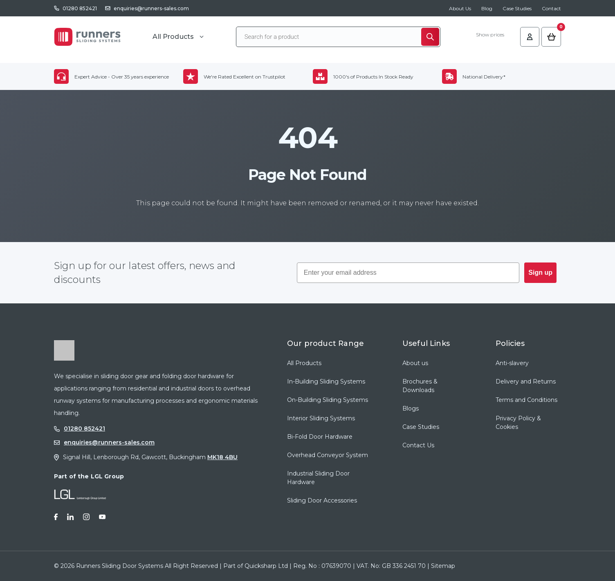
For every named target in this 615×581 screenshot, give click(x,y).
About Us (460, 8)
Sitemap (443, 566)
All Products (304, 363)
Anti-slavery (512, 363)
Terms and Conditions (526, 400)
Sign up (540, 272)
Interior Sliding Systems (321, 418)
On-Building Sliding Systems (327, 400)
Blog (486, 8)
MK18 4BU (222, 457)
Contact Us (418, 445)
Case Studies (517, 8)
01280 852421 (80, 8)
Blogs (410, 408)
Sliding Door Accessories (322, 500)
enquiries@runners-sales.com (151, 8)
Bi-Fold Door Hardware (319, 436)
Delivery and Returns (526, 381)
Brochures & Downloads (420, 386)
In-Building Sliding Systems (326, 381)
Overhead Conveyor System (327, 455)
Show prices (488, 36)
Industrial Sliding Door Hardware (318, 478)
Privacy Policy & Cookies (518, 423)
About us (415, 363)
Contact (551, 8)
